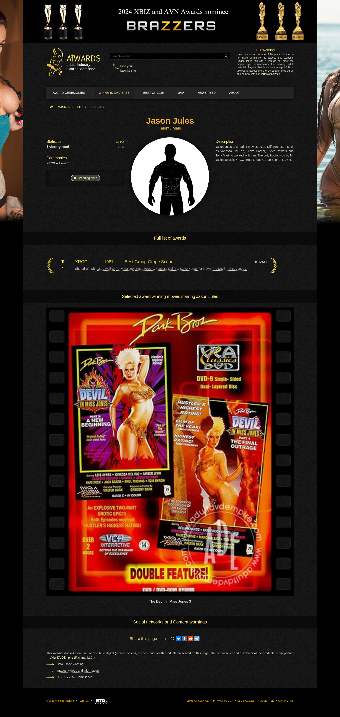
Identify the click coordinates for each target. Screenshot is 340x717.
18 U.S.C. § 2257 (246, 701)
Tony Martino (125, 269)
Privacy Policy (223, 701)
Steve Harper (189, 269)
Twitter (83, 701)
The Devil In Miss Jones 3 (229, 269)
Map (186, 93)
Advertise (267, 701)
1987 (109, 262)
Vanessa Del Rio (167, 269)
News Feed (213, 93)
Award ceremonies (70, 93)
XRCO (81, 262)
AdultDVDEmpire (61, 657)
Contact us (286, 701)
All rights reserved (64, 701)
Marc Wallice (106, 269)
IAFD (121, 147)
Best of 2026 (157, 93)
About (242, 93)
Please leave (244, 60)
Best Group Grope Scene (149, 262)
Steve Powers (144, 269)
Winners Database (116, 93)
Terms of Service (270, 74)
